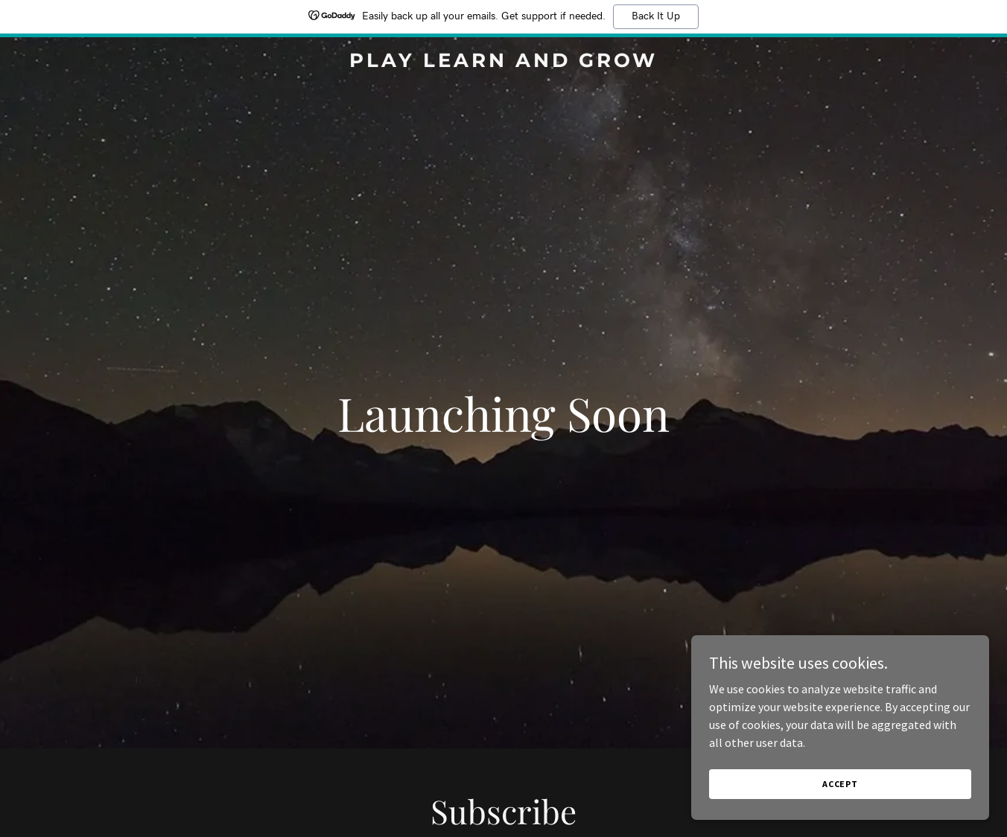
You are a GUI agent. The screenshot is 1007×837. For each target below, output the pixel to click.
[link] (504, 62)
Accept (840, 783)
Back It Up (656, 16)
